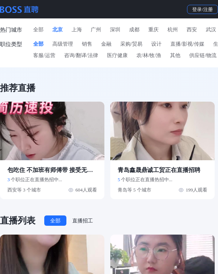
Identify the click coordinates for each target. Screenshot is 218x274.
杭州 (172, 29)
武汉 (211, 29)
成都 (134, 29)
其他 (175, 55)
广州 (96, 29)
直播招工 (82, 221)
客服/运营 (44, 55)
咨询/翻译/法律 (81, 55)
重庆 (153, 29)
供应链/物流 (203, 55)
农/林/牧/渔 (149, 55)
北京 (57, 29)
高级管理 (62, 44)
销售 (87, 44)
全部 (38, 29)
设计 (156, 44)
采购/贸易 (131, 44)
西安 (192, 29)
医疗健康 (117, 55)
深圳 (115, 29)
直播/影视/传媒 (187, 44)
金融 (106, 44)
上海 (77, 29)
